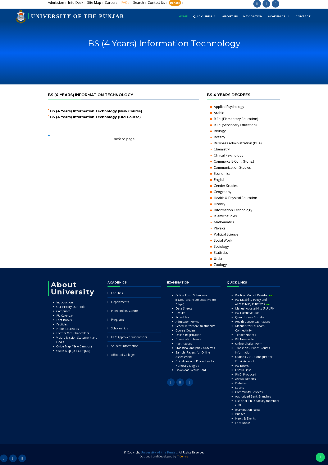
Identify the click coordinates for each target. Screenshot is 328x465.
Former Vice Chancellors (72, 333)
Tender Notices (245, 335)
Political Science (226, 234)
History (219, 204)
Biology (220, 131)
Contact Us (156, 2)
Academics (277, 16)
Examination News (188, 339)
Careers (111, 2)
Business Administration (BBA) (238, 143)
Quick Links (202, 16)
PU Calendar (64, 315)
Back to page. (124, 139)
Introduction (64, 302)
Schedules (182, 317)
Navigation (252, 16)
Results (180, 313)
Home (183, 16)
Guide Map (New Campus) (74, 346)
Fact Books (64, 320)
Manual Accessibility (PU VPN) (255, 308)
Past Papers (184, 344)
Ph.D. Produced (245, 374)
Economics (222, 173)
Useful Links (243, 370)
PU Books (242, 366)
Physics (219, 228)
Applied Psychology (229, 106)
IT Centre (182, 456)
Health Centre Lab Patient (252, 322)
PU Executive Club (247, 313)
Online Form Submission (196, 299)
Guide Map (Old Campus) (73, 351)
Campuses (63, 311)
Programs (117, 319)
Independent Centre (124, 311)
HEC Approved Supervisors (129, 337)
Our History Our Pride (70, 307)
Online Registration (188, 335)
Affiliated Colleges (123, 355)
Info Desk (75, 2)
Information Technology (233, 210)
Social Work (223, 240)
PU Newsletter (245, 339)
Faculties (117, 293)
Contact (303, 16)
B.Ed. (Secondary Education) (235, 125)
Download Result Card (191, 370)
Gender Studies (226, 185)
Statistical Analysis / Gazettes (195, 348)
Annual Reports (245, 379)
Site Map (94, 2)
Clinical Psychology (228, 155)
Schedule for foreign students (195, 326)
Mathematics (224, 222)
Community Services (249, 392)
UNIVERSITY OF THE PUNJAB (77, 16)
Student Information (124, 346)
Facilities (62, 324)
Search (138, 2)
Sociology (221, 246)
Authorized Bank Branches (253, 396)
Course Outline (186, 330)
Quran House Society (249, 317)
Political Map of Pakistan (254, 295)
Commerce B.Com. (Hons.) (234, 161)
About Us (230, 16)
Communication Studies (232, 167)
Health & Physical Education (235, 198)
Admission (56, 2)
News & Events (245, 418)
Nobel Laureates (67, 329)
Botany (219, 137)
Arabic (219, 112)
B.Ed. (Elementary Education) (236, 119)
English (219, 179)
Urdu (218, 258)
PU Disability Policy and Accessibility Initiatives (252, 302)
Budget (240, 414)
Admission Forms (187, 322)
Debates (241, 383)
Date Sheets (184, 308)
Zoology (220, 264)
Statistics (221, 252)
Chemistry (222, 149)
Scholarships (119, 328)
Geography (222, 191)
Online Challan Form (249, 344)
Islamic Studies (225, 216)
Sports (239, 388)
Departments (120, 302)
